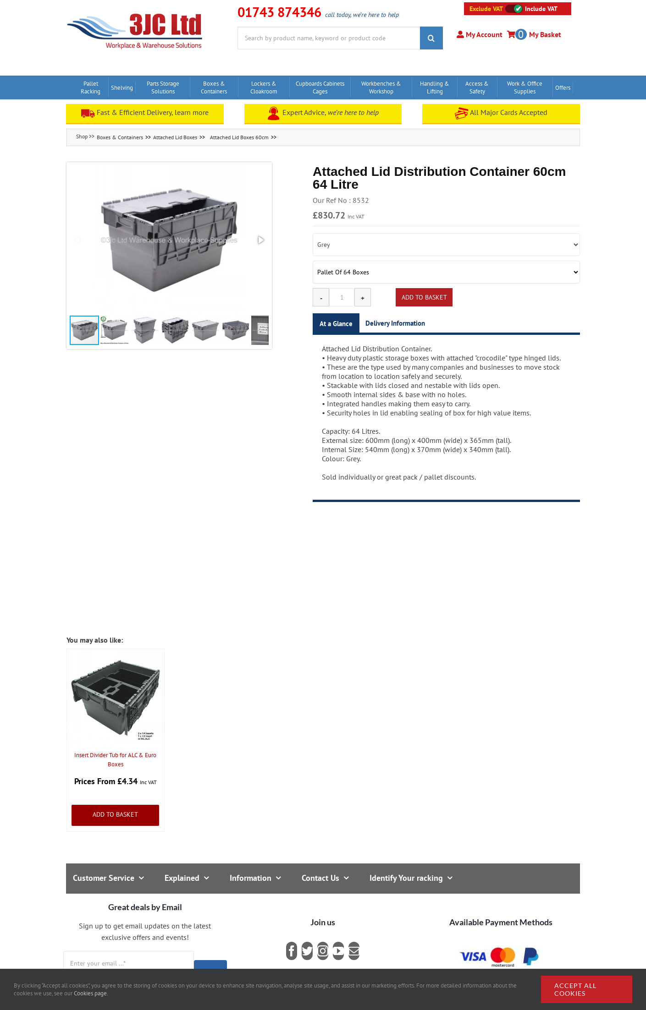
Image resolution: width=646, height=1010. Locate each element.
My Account (483, 34)
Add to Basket (115, 814)
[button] (169, 240)
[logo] (135, 11)
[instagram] (322, 951)
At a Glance (336, 323)
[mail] (353, 951)
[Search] (431, 38)
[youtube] (338, 951)
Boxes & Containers (120, 137)
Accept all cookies (575, 989)
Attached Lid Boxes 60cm (239, 137)
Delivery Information (395, 323)
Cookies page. (91, 993)
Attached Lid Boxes (175, 137)
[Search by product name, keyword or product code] (328, 38)
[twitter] (307, 951)
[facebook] (291, 951)
